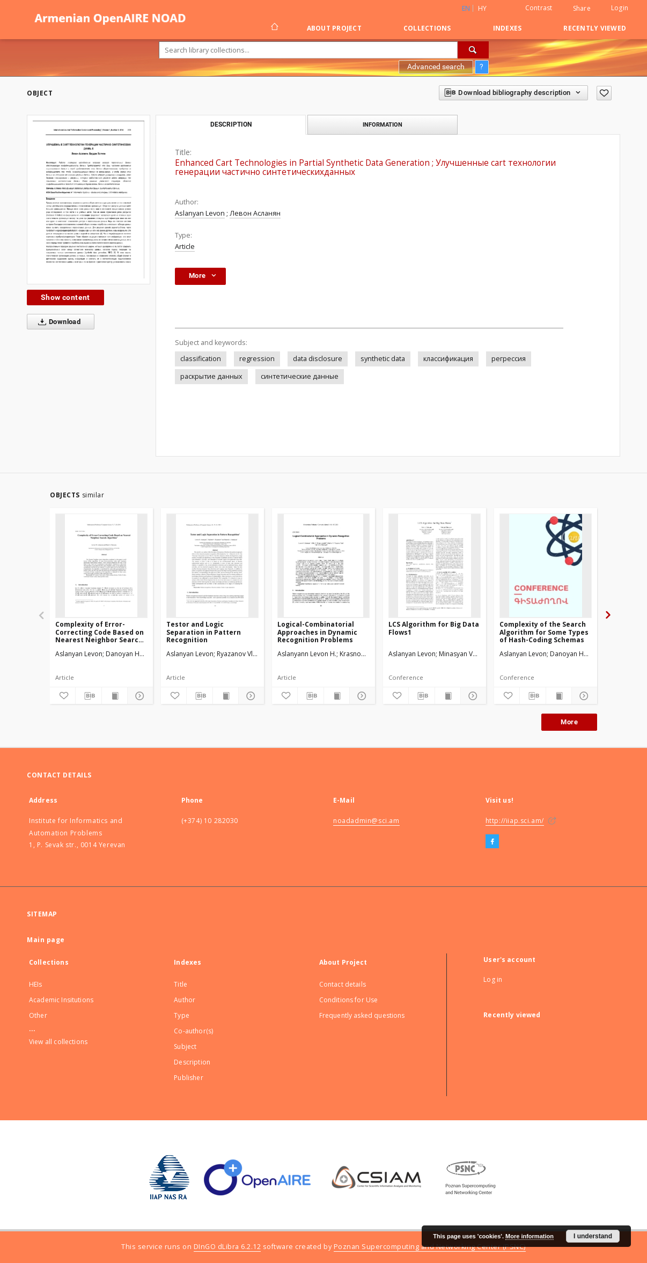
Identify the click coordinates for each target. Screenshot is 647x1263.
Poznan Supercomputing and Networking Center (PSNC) (430, 1246)
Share (582, 8)
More (569, 722)
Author (184, 999)
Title (180, 984)
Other (38, 1015)
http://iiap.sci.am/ (515, 820)
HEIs (35, 984)
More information (529, 1236)
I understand (593, 1236)
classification (200, 358)
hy (482, 8)
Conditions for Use (348, 999)
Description (192, 1062)
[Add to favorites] (604, 93)
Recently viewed (594, 28)
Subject (185, 1046)
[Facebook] (492, 842)
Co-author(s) (193, 1031)
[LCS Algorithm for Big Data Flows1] (434, 565)
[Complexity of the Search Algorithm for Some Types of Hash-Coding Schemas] (545, 565)
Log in (492, 979)
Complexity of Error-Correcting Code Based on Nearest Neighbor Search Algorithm (99, 632)
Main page (46, 939)
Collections (427, 28)
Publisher (188, 1077)
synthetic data (383, 358)
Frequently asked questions (362, 1015)
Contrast (539, 7)
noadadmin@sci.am (366, 820)
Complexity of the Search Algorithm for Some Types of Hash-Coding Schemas (544, 632)
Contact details (342, 984)
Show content (65, 297)
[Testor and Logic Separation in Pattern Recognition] (212, 565)
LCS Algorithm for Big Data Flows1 (433, 628)
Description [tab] (231, 124)
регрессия (508, 358)
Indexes (507, 28)
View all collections (58, 1041)
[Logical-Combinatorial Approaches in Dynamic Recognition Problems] (323, 565)
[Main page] (274, 28)
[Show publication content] (114, 696)
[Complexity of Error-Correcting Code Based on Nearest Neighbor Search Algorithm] (101, 565)
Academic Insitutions (61, 999)
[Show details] (138, 696)
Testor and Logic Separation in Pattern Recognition (203, 632)
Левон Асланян (255, 213)
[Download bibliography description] (88, 696)
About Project (334, 28)
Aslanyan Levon (200, 213)
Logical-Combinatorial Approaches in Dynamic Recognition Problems (317, 632)
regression (257, 358)
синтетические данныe (300, 376)
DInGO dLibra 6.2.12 (227, 1246)
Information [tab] (382, 124)
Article (185, 246)
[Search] (473, 49)
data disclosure (317, 358)
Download (57, 322)
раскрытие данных (211, 376)
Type (181, 1015)
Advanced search (436, 66)
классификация (448, 358)
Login (619, 7)
